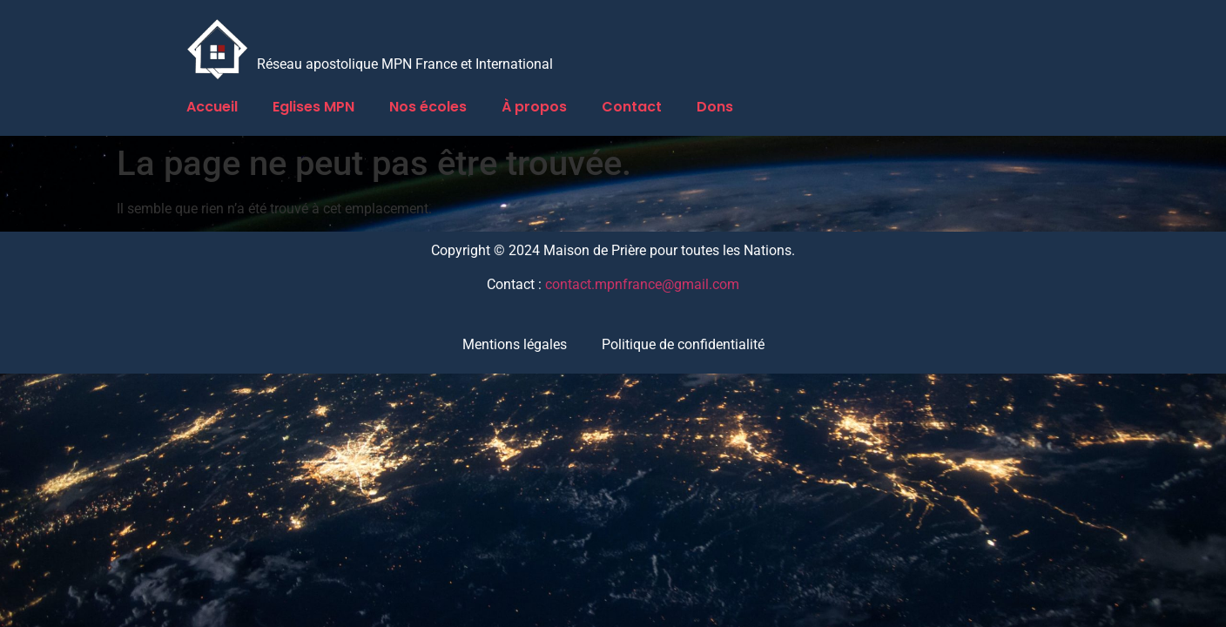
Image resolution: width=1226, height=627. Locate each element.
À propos (534, 107)
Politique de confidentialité (683, 344)
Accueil (212, 107)
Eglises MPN (313, 107)
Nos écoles (428, 107)
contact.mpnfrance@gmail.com (642, 284)
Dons (715, 107)
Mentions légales (514, 344)
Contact (632, 107)
